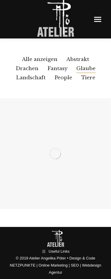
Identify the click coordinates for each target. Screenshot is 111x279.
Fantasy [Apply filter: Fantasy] (57, 68)
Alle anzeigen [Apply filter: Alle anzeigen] (39, 59)
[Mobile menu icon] (97, 19)
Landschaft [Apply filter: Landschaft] (31, 78)
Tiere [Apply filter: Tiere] (88, 78)
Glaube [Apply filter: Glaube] (86, 68)
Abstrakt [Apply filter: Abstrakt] (77, 59)
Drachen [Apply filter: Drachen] (27, 68)
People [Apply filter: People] (63, 78)
